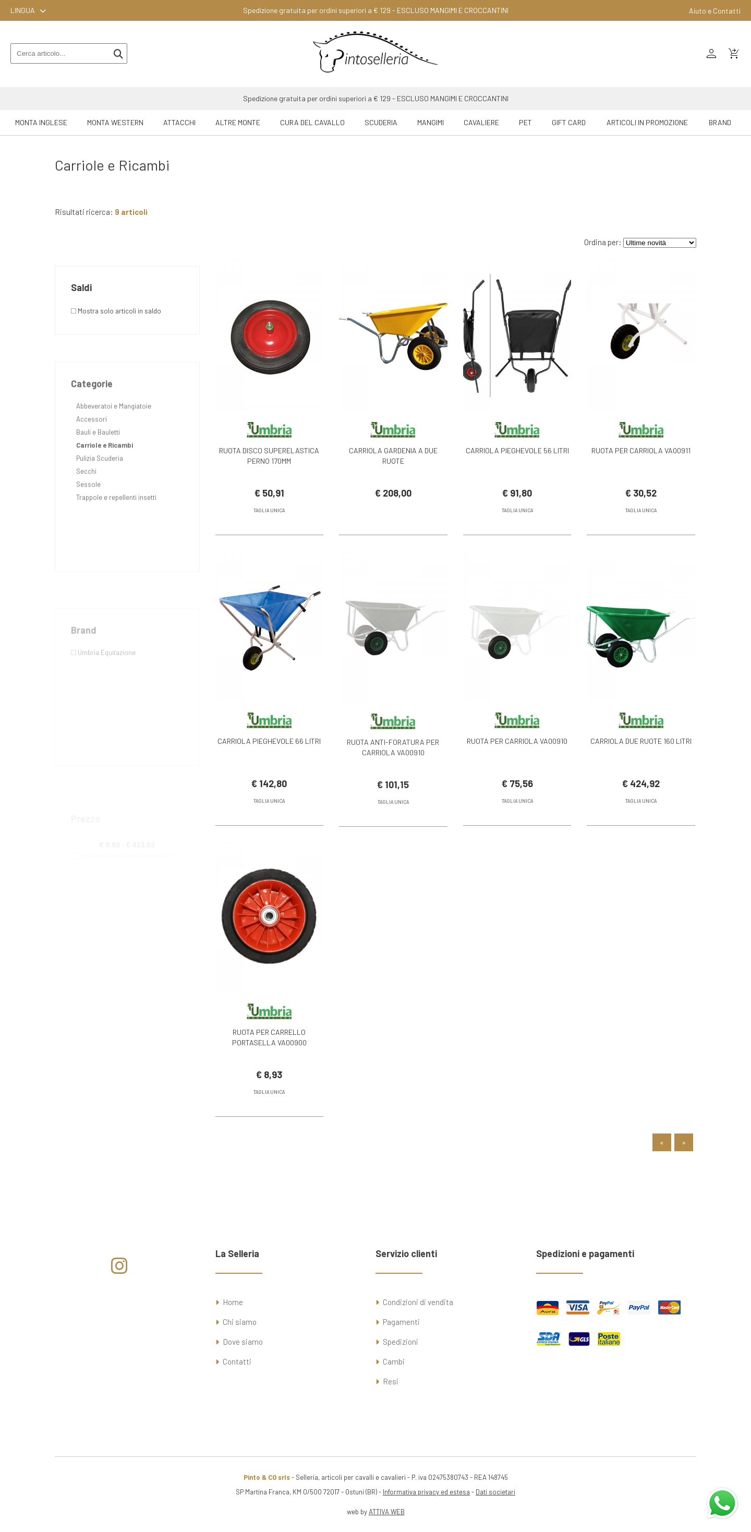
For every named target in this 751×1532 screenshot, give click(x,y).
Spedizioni (400, 1341)
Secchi (86, 509)
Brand (720, 122)
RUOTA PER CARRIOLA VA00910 (517, 756)
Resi (390, 1381)
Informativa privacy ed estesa (426, 1492)
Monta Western (115, 122)
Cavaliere (481, 122)
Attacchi (179, 122)
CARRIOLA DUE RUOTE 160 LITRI (641, 756)
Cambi (394, 1361)
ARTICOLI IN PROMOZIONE (647, 122)
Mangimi (430, 122)
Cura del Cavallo (312, 122)
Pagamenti (401, 1321)
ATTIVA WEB (387, 1511)
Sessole (88, 522)
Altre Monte (237, 122)
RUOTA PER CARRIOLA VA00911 (641, 450)
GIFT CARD (569, 122)
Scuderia (381, 122)
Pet (525, 122)
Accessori (91, 457)
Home (233, 1302)
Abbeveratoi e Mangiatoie (113, 444)
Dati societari (495, 1492)
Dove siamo (243, 1341)
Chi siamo (240, 1321)
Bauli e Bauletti (98, 470)
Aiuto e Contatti (715, 10)
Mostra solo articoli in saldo (116, 311)
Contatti (237, 1361)
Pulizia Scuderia (99, 496)
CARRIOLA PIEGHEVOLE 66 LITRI (269, 756)
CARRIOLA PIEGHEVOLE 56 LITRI (517, 450)
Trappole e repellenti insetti (116, 535)
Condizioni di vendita (418, 1302)
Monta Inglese (41, 122)
